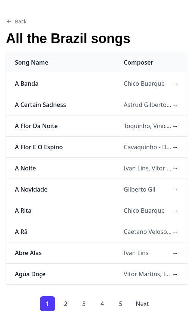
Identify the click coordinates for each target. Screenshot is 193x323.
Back (16, 21)
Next (142, 304)
